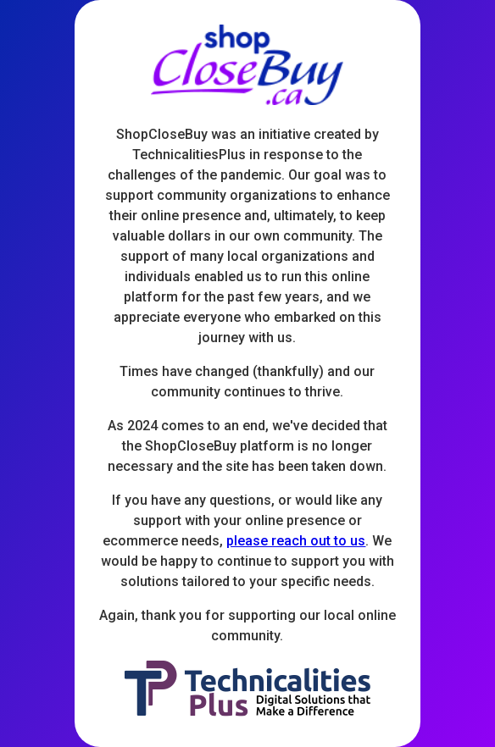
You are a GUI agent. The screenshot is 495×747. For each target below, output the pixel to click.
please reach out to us (295, 541)
